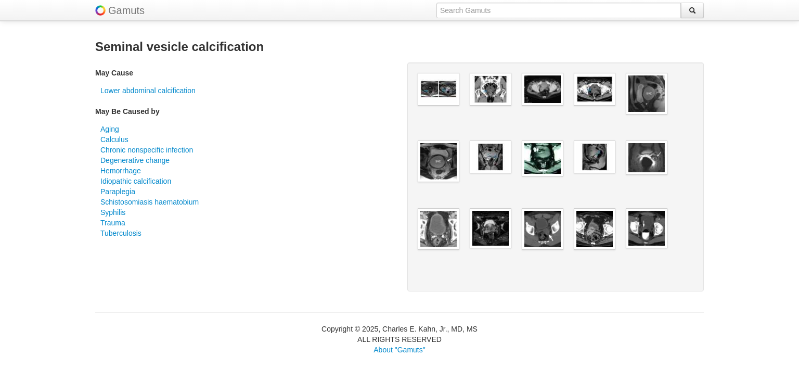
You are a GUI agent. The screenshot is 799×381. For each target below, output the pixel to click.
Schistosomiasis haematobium (149, 202)
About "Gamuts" (399, 350)
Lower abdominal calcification (148, 90)
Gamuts (126, 10)
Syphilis (112, 212)
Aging (109, 129)
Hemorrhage (120, 171)
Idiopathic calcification (135, 181)
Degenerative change (135, 160)
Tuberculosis (120, 233)
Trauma (112, 223)
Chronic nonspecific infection (146, 150)
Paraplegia (117, 191)
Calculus (114, 139)
